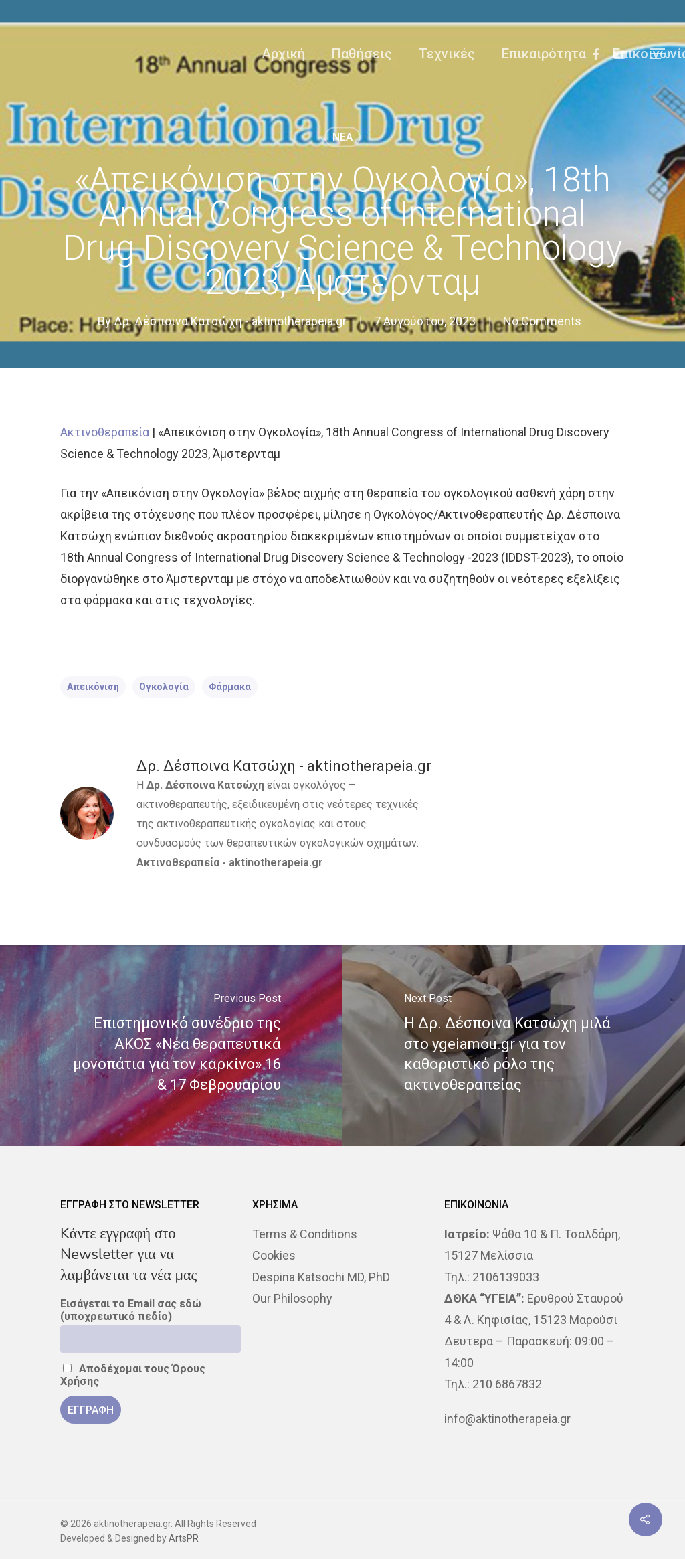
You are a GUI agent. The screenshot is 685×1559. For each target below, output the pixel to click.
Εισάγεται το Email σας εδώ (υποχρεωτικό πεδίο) (130, 1310)
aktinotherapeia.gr (276, 862)
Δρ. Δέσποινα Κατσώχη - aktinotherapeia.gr (230, 321)
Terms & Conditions (304, 1234)
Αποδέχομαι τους (132, 1375)
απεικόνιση (93, 686)
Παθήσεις (362, 53)
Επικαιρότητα (544, 53)
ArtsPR (184, 1538)
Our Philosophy (292, 1298)
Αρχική (283, 53)
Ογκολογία (164, 686)
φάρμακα (230, 686)
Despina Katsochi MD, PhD (321, 1277)
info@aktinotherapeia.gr (507, 1419)
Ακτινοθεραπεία (104, 432)
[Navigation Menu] (658, 53)
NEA (342, 137)
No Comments (542, 321)
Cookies (274, 1255)
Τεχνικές (447, 53)
